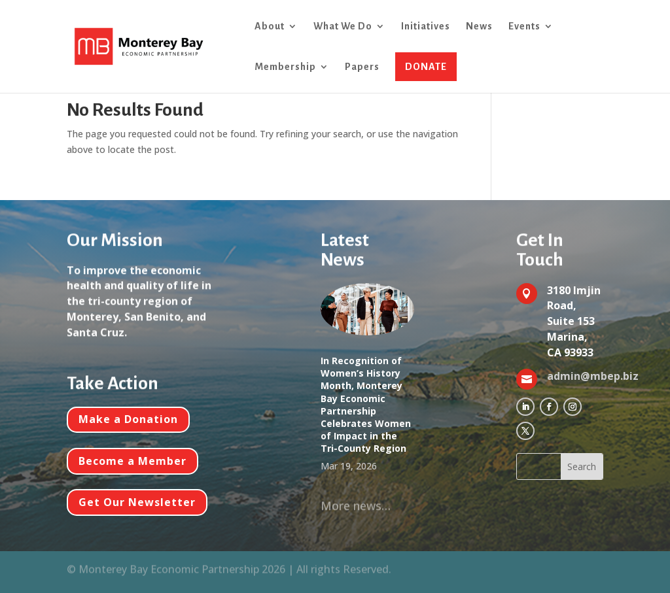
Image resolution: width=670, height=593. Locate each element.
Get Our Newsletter (137, 502)
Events (524, 26)
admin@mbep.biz (593, 376)
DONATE (426, 66)
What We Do (342, 26)
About (270, 26)
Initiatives (425, 26)
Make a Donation (128, 419)
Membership (285, 67)
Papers (362, 67)
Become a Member (132, 461)
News (479, 26)
